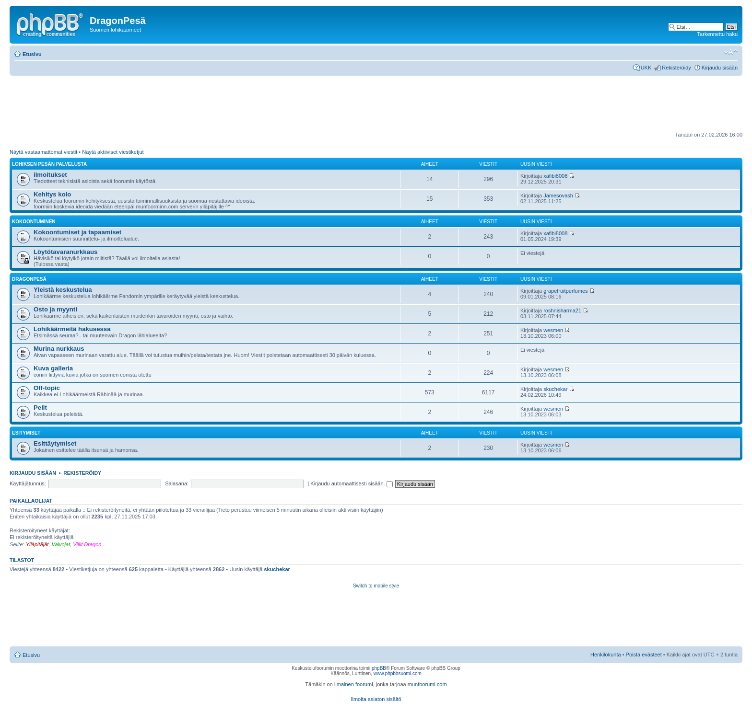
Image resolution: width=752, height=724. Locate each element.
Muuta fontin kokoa (731, 52)
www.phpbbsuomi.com (398, 673)
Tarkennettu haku (717, 34)
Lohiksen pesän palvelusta (49, 164)
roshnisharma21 (562, 310)
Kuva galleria (53, 368)
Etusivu (32, 54)
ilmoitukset (50, 174)
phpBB (379, 668)
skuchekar (555, 389)
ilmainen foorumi (353, 684)
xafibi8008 (555, 176)
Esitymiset (26, 433)
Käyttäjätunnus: (28, 483)
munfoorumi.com (427, 684)
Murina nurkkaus (59, 348)
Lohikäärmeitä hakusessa (72, 329)
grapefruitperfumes (565, 291)
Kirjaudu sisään (720, 67)
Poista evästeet (644, 654)
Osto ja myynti (55, 309)
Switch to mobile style (376, 585)
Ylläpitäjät (37, 544)
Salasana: (176, 483)
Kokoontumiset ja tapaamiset (77, 232)
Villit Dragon (87, 544)
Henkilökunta (605, 654)
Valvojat (60, 544)
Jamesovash (558, 195)
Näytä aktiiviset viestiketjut (112, 152)
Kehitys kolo (52, 194)
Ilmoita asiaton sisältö (376, 699)
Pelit (40, 407)
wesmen (553, 330)
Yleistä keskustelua (63, 289)
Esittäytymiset (55, 443)
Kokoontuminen (34, 221)
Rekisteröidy (676, 67)
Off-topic (47, 387)
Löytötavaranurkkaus (65, 251)
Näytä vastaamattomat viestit (43, 152)
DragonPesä (29, 279)
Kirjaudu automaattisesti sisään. (351, 483)
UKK (646, 67)
